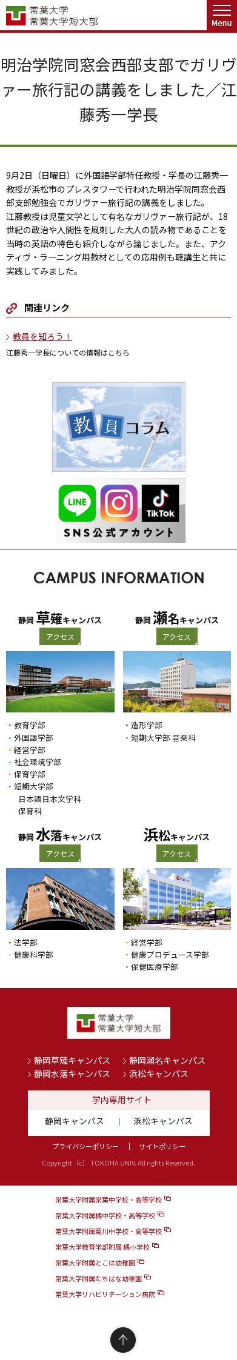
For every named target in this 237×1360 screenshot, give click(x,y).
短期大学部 (33, 786)
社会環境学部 (37, 762)
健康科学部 (33, 954)
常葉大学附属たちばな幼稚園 (98, 1278)
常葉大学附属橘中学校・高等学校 (105, 1215)
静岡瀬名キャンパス (167, 1060)
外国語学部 (33, 737)
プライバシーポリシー (85, 1146)
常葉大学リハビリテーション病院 (105, 1294)
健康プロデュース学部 (170, 954)
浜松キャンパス (159, 1073)
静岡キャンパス (74, 1121)
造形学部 (146, 725)
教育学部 (29, 725)
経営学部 (29, 749)
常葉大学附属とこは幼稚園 (95, 1262)
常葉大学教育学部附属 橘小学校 (102, 1247)
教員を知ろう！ (42, 336)
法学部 (26, 942)
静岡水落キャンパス (72, 1073)
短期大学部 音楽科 (163, 737)
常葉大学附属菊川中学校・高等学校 (108, 1231)
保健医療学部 (154, 966)
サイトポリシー (162, 1146)
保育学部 (29, 774)
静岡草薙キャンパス (72, 1060)
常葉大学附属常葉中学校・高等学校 (108, 1199)
